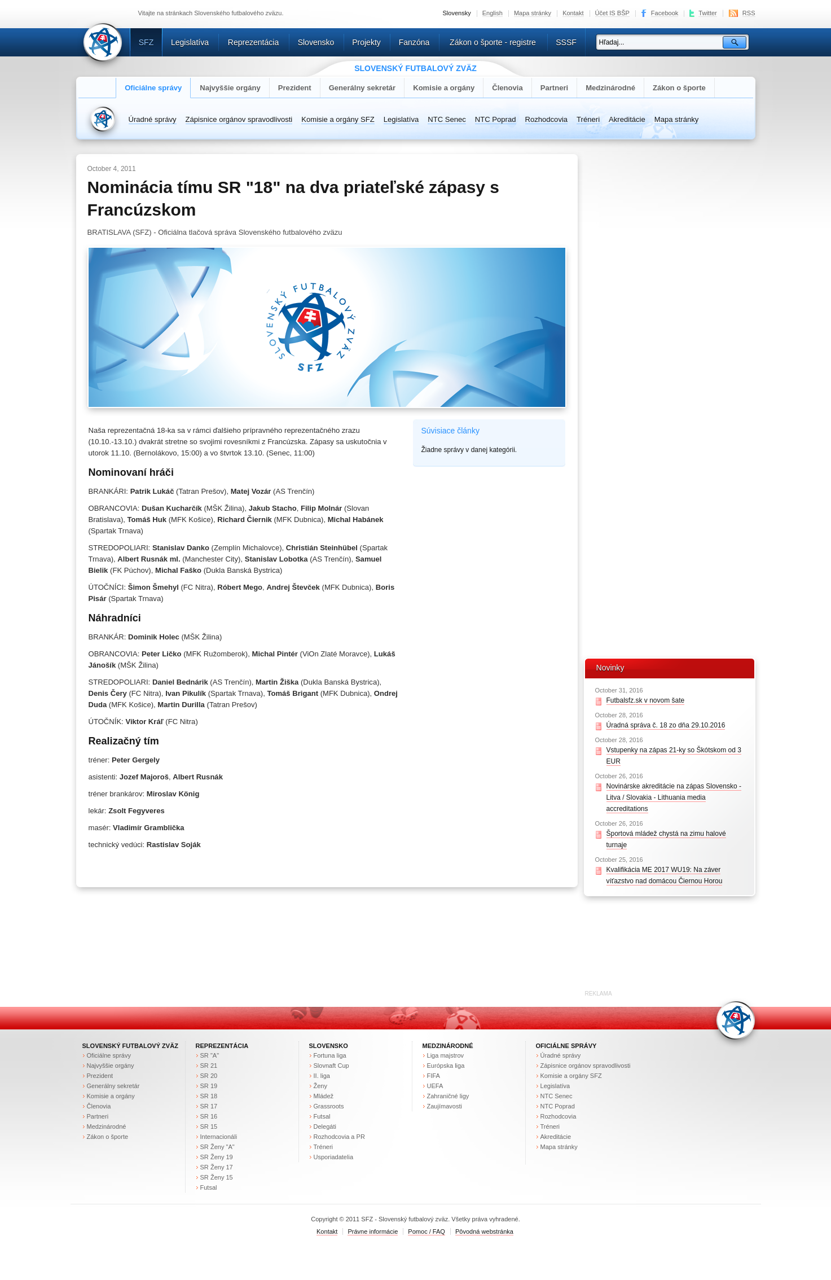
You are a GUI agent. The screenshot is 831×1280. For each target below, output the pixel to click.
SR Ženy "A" (217, 1146)
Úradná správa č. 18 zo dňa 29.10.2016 (666, 725)
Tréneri (588, 119)
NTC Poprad (495, 119)
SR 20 (209, 1075)
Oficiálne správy (153, 88)
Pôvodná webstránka (484, 1231)
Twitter (707, 13)
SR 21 (209, 1065)
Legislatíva (190, 42)
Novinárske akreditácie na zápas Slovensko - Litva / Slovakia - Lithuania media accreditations (673, 797)
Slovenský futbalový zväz (130, 1045)
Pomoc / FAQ (426, 1231)
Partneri (554, 88)
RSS (748, 13)
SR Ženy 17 (216, 1167)
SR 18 (209, 1096)
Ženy (321, 1085)
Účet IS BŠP (612, 13)
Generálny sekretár (362, 88)
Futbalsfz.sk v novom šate (645, 700)
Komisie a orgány (443, 88)
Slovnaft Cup (331, 1065)
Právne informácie (373, 1231)
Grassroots (329, 1106)
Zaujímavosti (445, 1106)
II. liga (322, 1075)
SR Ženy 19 (216, 1157)
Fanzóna (414, 42)
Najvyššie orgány (230, 88)
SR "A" (209, 1055)
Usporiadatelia (334, 1157)
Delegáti (325, 1126)
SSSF (566, 42)
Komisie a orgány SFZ (337, 119)
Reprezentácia (253, 42)
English (492, 13)
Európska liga (446, 1065)
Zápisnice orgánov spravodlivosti (239, 119)
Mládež (324, 1096)
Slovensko (316, 42)
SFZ (146, 42)
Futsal (208, 1187)
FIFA (433, 1075)
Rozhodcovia (546, 119)
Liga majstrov (445, 1055)
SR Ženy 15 (216, 1177)
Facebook (664, 13)
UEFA (435, 1085)
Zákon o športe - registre (493, 42)
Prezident (294, 88)
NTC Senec (447, 119)
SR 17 (209, 1106)
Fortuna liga (330, 1055)
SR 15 (209, 1126)
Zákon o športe (679, 88)
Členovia (507, 88)
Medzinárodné (610, 88)
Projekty (366, 42)
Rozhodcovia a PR (339, 1136)
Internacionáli (219, 1136)
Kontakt (572, 13)
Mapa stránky (532, 13)
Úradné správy (153, 119)
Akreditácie (627, 119)
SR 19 (209, 1085)
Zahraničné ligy (448, 1096)
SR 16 (209, 1116)
